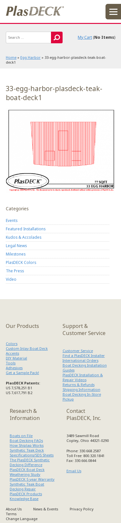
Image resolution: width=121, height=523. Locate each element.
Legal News (16, 245)
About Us (14, 509)
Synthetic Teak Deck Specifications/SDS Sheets (32, 452)
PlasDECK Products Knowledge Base (26, 496)
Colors (11, 343)
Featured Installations (25, 228)
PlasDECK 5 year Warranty (32, 479)
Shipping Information (81, 389)
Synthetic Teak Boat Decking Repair (27, 486)
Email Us (73, 470)
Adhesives (14, 367)
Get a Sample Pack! (22, 372)
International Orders (80, 360)
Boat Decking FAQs (26, 440)
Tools (10, 363)
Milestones (15, 253)
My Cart (85, 37)
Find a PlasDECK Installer (84, 355)
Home (11, 57)
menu (113, 11)
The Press (15, 270)
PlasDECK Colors (21, 262)
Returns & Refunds (79, 384)
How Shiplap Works (27, 445)
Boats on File (21, 435)
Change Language (21, 518)
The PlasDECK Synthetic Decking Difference (30, 462)
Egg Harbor (30, 57)
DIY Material (16, 358)
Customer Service (78, 350)
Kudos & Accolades (23, 237)
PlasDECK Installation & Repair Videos (83, 377)
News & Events (45, 509)
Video (11, 279)
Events (11, 220)
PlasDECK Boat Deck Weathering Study (27, 472)
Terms (11, 513)
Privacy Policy (82, 509)
